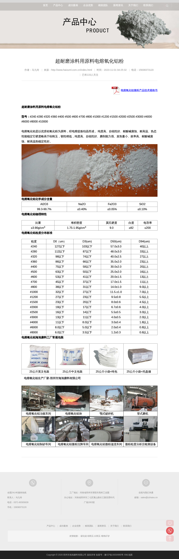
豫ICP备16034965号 (113, 555)
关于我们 (133, 5)
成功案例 (73, 5)
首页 (45, 5)
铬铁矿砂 (105, 536)
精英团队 (103, 5)
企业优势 (88, 5)
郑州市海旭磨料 (19, 5)
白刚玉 (97, 536)
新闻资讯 (118, 5)
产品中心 (58, 5)
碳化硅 (84, 536)
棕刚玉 (90, 536)
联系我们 (148, 5)
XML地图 (128, 555)
